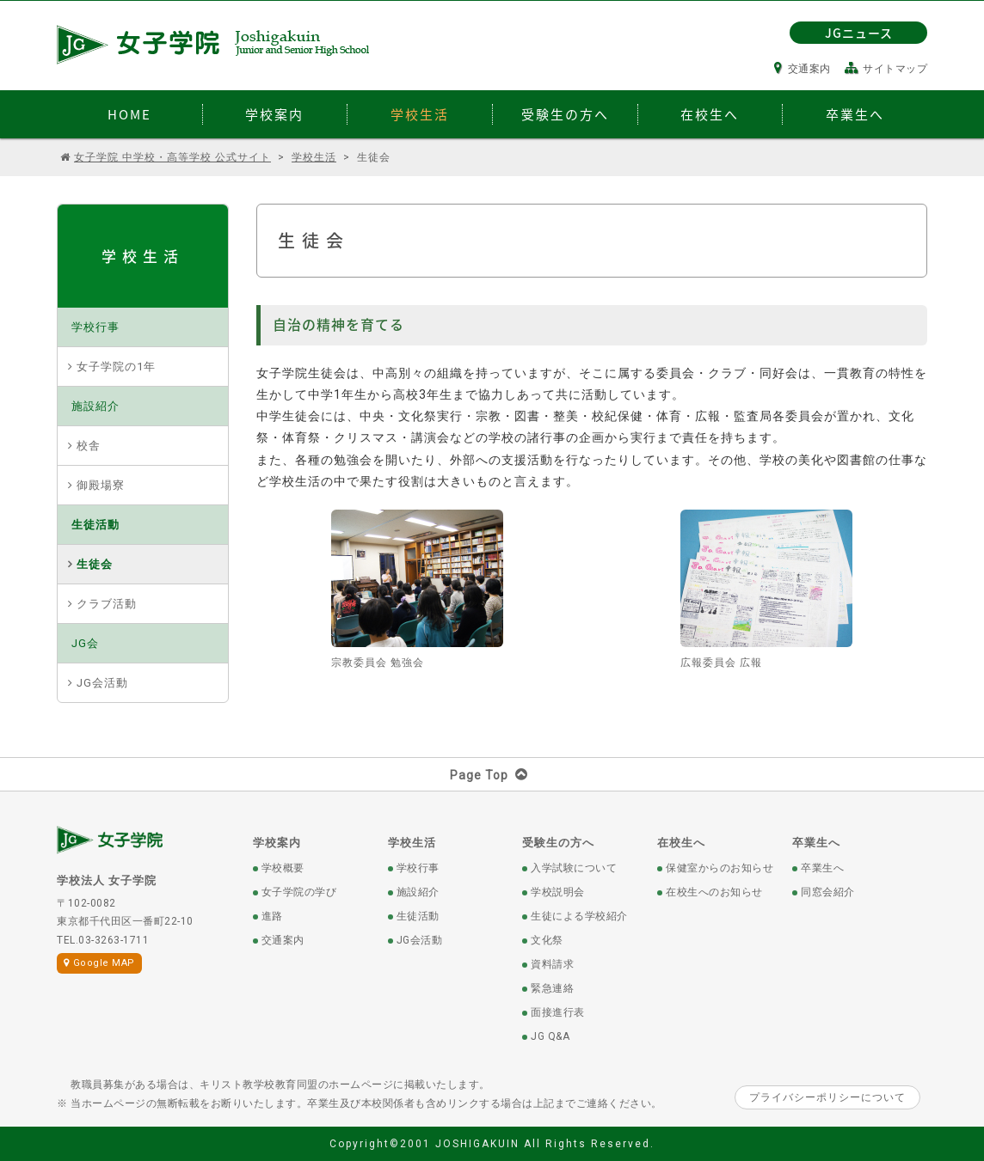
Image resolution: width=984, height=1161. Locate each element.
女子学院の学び (299, 892)
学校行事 (95, 327)
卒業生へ (816, 842)
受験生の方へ (558, 842)
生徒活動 (95, 524)
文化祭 (547, 940)
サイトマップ (886, 69)
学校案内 (277, 842)
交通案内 (802, 69)
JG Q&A (550, 1036)
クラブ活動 (107, 603)
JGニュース (859, 32)
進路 (272, 916)
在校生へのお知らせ (714, 892)
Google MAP (99, 963)
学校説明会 (558, 892)
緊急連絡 (552, 988)
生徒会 (95, 564)
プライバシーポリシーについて (827, 1097)
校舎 (89, 445)
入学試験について (574, 868)
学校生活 (412, 842)
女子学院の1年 (116, 366)
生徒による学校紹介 (579, 916)
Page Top (492, 774)
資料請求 (552, 964)
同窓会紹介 (828, 892)
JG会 (85, 643)
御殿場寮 (101, 485)
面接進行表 (558, 1012)
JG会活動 (102, 682)
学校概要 (282, 868)
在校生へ (681, 842)
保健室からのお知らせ (719, 868)
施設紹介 (95, 406)
